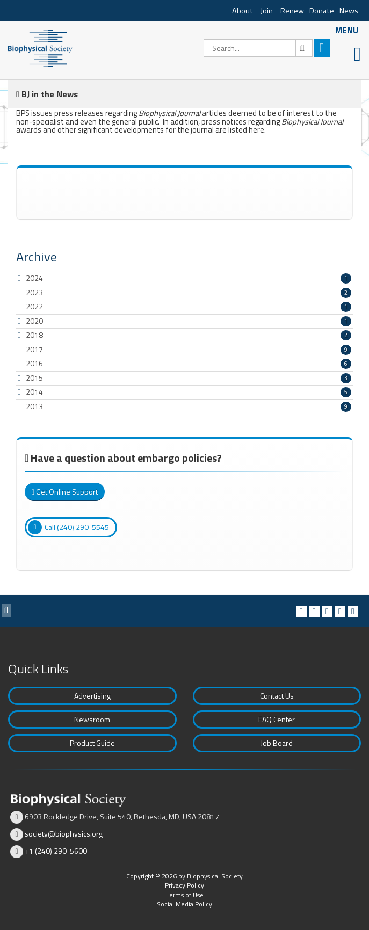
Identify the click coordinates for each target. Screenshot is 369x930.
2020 (34, 320)
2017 (34, 349)
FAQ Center (276, 719)
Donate (321, 11)
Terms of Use (185, 894)
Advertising (92, 695)
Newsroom (92, 719)
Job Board (277, 743)
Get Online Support (65, 491)
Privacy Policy (184, 885)
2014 (34, 391)
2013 (34, 406)
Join (267, 11)
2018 (34, 334)
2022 (34, 306)
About (242, 11)
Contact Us (277, 695)
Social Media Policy (184, 904)
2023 (34, 292)
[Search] (258, 48)
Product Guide (92, 743)
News (348, 11)
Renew (292, 11)
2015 (34, 377)
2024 (34, 278)
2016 (34, 363)
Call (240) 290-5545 (68, 527)
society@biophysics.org (64, 833)
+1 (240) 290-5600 (56, 850)
